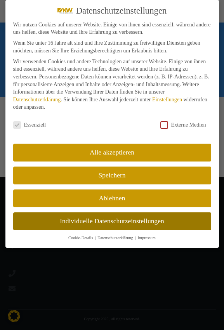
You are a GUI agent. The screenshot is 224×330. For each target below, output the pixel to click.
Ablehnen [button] (112, 198)
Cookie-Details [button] (81, 238)
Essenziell (29, 125)
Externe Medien (183, 125)
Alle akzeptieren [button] (112, 152)
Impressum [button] (146, 238)
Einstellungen (167, 99)
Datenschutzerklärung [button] (115, 238)
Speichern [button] (112, 175)
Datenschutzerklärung (37, 99)
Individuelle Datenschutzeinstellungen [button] (112, 221)
